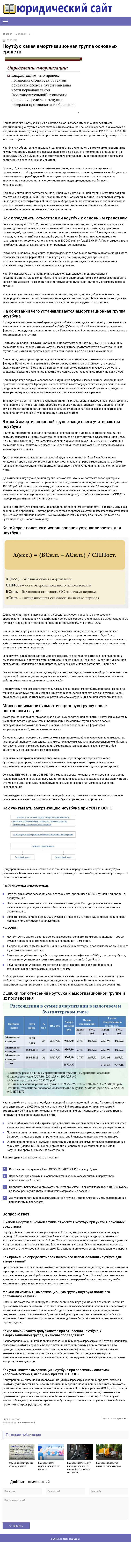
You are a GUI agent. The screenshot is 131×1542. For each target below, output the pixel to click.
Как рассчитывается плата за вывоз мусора (108, 1464)
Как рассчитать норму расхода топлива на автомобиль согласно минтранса (79, 1467)
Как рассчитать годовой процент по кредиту (48, 1466)
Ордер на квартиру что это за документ (21, 1464)
